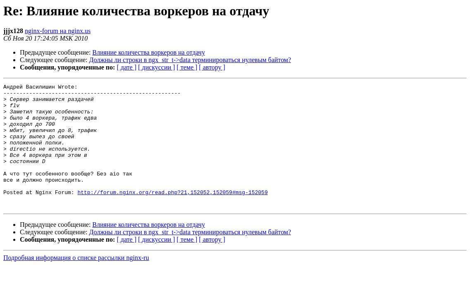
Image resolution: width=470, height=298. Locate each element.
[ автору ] (212, 67)
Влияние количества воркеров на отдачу (148, 52)
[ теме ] (187, 67)
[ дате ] (126, 67)
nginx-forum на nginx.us (58, 30)
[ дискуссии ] (156, 67)
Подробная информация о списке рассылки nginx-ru (76, 282)
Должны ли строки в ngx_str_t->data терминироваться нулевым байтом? (190, 59)
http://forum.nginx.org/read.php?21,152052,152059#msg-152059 (172, 214)
